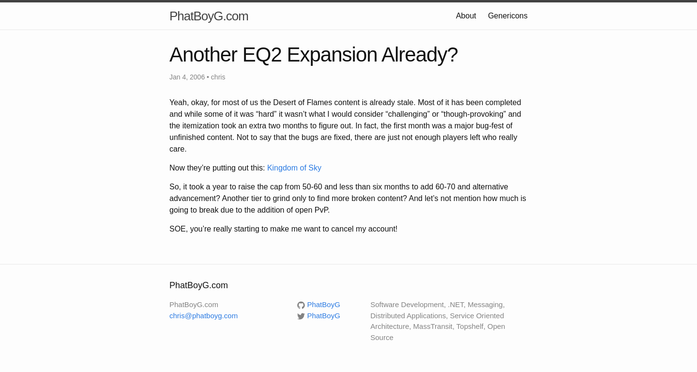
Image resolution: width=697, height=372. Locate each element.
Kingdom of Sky (294, 168)
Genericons (508, 16)
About (466, 16)
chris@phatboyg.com (203, 315)
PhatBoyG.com (208, 16)
